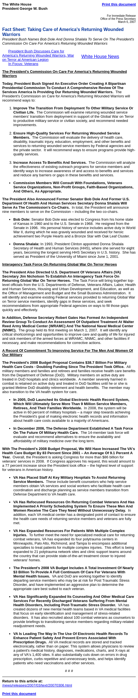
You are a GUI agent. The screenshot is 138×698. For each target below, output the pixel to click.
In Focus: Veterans (23, 64)
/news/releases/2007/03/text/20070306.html (37, 685)
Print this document (119, 4)
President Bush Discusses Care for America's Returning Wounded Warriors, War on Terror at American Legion (38, 55)
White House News (100, 56)
